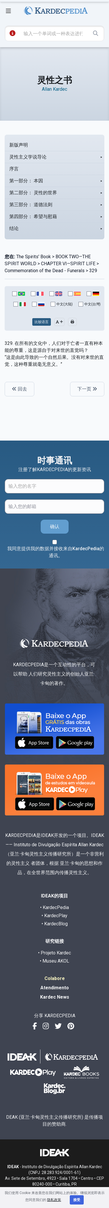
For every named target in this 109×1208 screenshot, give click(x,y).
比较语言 (42, 322)
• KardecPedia (54, 907)
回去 (19, 389)
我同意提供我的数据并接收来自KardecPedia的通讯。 (55, 552)
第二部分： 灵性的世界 (33, 192)
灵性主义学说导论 (28, 157)
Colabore (54, 978)
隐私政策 (54, 1200)
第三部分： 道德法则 (30, 204)
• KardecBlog (55, 924)
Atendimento (54, 987)
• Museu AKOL (54, 961)
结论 (14, 228)
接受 (76, 1200)
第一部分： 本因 (26, 180)
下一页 (87, 389)
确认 (54, 526)
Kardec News (54, 997)
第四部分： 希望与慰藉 (33, 216)
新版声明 (18, 145)
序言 (14, 169)
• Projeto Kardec (54, 953)
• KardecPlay (54, 915)
